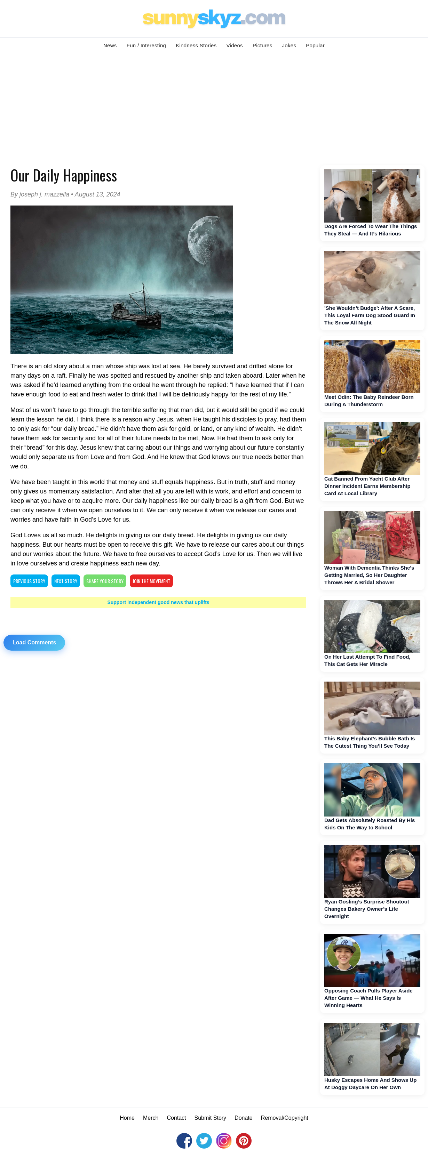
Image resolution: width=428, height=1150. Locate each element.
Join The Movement (151, 581)
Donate (244, 1118)
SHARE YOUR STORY (105, 581)
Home (127, 1118)
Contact (176, 1118)
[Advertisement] (214, 105)
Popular (315, 45)
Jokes (289, 45)
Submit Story (211, 1118)
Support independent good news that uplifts (158, 602)
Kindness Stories (196, 45)
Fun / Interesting (146, 45)
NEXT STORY (65, 581)
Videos (235, 45)
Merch (150, 1118)
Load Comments (34, 642)
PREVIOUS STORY (29, 581)
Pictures (262, 45)
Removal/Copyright (284, 1118)
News (110, 45)
